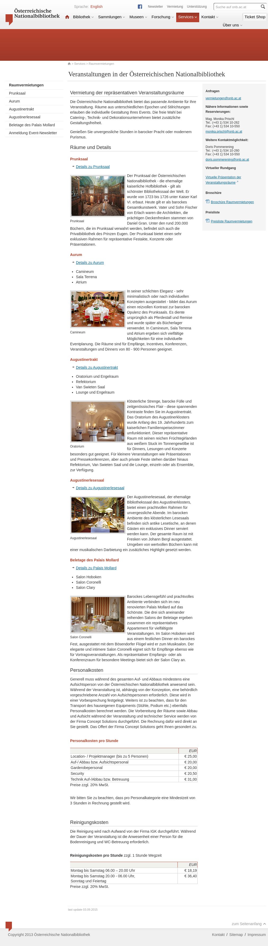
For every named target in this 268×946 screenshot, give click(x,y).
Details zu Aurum (90, 262)
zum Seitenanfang (249, 924)
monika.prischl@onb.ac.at (224, 131)
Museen (138, 17)
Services (187, 17)
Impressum (257, 935)
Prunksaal (17, 93)
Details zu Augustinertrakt (97, 367)
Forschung (163, 17)
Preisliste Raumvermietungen (231, 221)
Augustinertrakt (21, 109)
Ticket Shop (254, 17)
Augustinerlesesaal (24, 117)
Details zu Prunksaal (93, 167)
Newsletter (155, 6)
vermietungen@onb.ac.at (223, 98)
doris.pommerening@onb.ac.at (227, 159)
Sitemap (236, 935)
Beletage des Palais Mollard (32, 125)
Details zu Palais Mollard (96, 568)
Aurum (14, 101)
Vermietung (175, 6)
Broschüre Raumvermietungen (232, 202)
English (96, 6)
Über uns (233, 25)
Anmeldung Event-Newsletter (33, 133)
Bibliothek (83, 17)
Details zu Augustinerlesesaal (100, 488)
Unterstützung (197, 6)
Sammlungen (111, 17)
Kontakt (210, 17)
